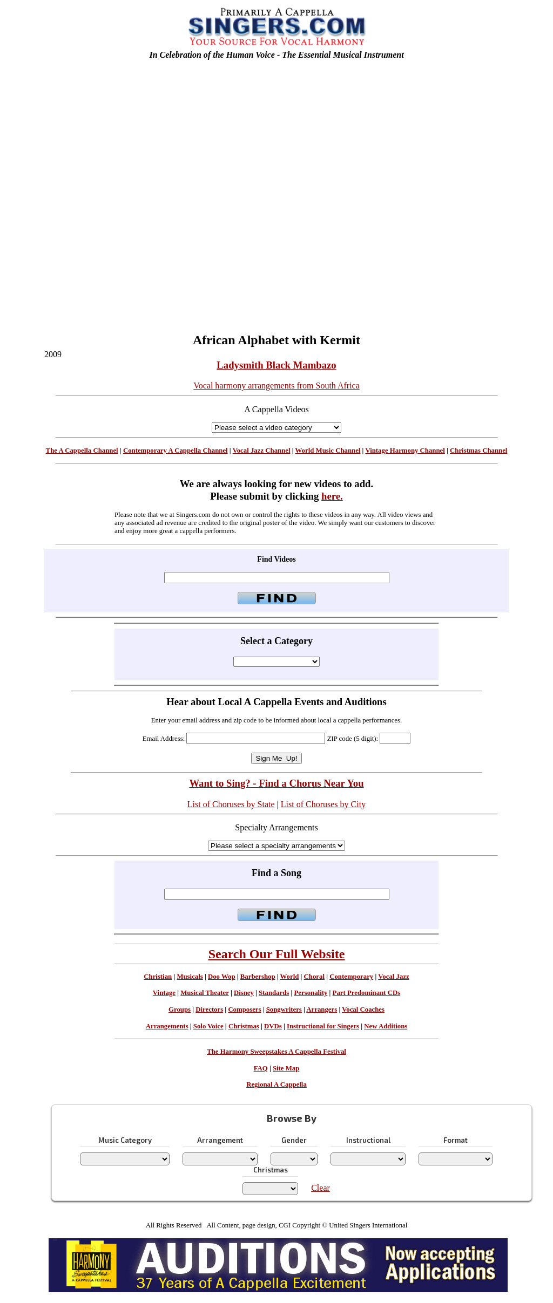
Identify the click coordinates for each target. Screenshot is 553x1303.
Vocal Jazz (393, 976)
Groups (179, 1009)
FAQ (261, 1068)
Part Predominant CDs (367, 993)
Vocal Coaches (363, 1009)
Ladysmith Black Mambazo (276, 365)
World (289, 976)
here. (332, 496)
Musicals (190, 976)
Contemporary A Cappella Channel (175, 450)
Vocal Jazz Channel (262, 450)
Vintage (164, 993)
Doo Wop (221, 976)
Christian (158, 976)
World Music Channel (328, 450)
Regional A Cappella (276, 1084)
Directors (209, 1009)
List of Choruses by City (323, 804)
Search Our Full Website (276, 954)
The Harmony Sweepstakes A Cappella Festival (276, 1051)
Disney (244, 993)
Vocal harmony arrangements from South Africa (276, 385)
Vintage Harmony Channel (404, 450)
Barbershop (257, 976)
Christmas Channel (478, 450)
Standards (274, 993)
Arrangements (167, 1026)
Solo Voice (208, 1026)
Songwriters (284, 1009)
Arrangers (321, 1009)
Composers (244, 1009)
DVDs (273, 1026)
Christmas (243, 1026)
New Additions (385, 1026)
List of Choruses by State (231, 804)
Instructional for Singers (323, 1026)
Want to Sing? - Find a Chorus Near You (276, 783)
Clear (320, 1187)
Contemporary (351, 976)
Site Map (286, 1068)
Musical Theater (204, 993)
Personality (311, 993)
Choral (314, 976)
